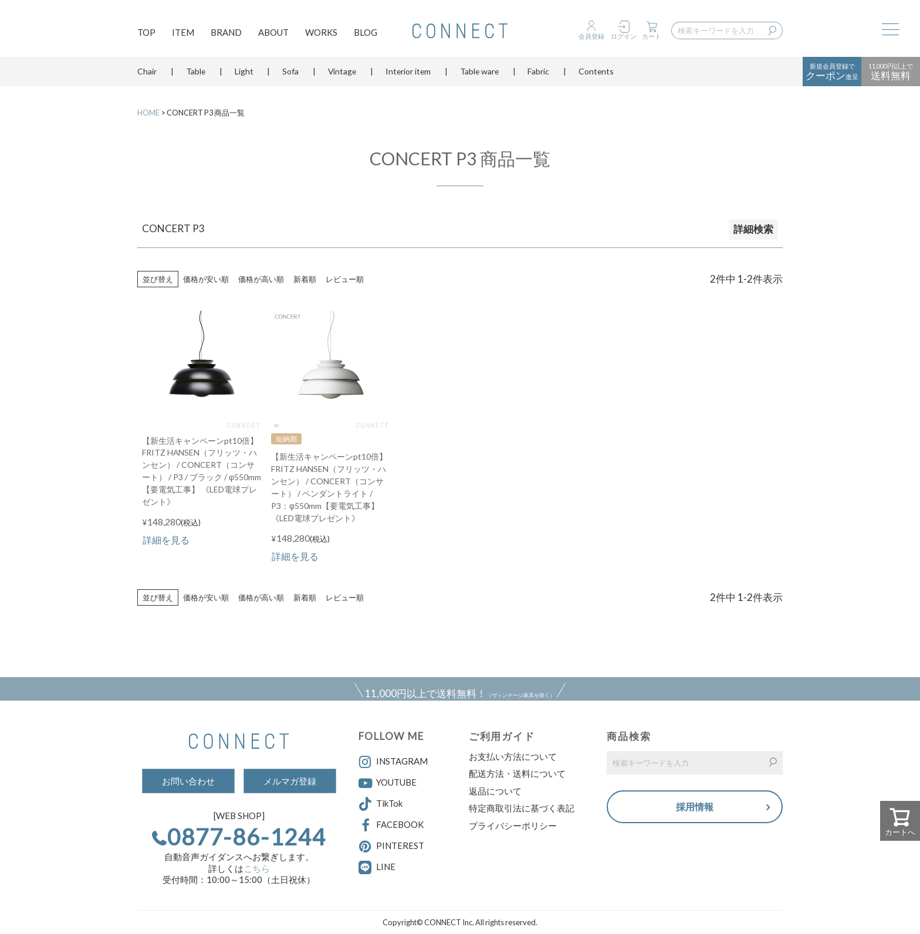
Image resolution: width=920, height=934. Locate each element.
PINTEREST (391, 847)
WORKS (321, 33)
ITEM (183, 33)
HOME (148, 112)
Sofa (290, 73)
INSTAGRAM (393, 762)
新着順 (304, 279)
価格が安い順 (206, 279)
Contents (596, 73)
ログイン (624, 36)
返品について (495, 791)
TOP (146, 33)
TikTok (380, 804)
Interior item (408, 73)
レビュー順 (345, 279)
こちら (256, 868)
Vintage (342, 73)
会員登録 (591, 36)
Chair (147, 73)
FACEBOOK (391, 825)
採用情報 (695, 807)
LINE (385, 866)
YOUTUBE (387, 783)
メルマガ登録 (289, 781)
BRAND (226, 33)
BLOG (365, 33)
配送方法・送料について (517, 773)
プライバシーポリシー (513, 825)
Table (195, 73)
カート (651, 36)
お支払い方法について (513, 756)
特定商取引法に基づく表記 (521, 808)
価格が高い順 (261, 279)
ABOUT (273, 33)
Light (244, 73)
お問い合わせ (188, 781)
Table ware (479, 73)
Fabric (538, 73)
